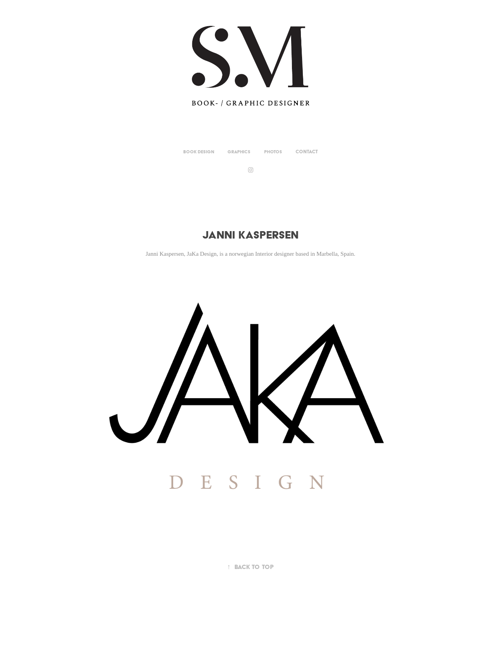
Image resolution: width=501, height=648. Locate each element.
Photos (273, 151)
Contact (306, 151)
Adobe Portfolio (264, 620)
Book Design (198, 151)
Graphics (238, 151)
